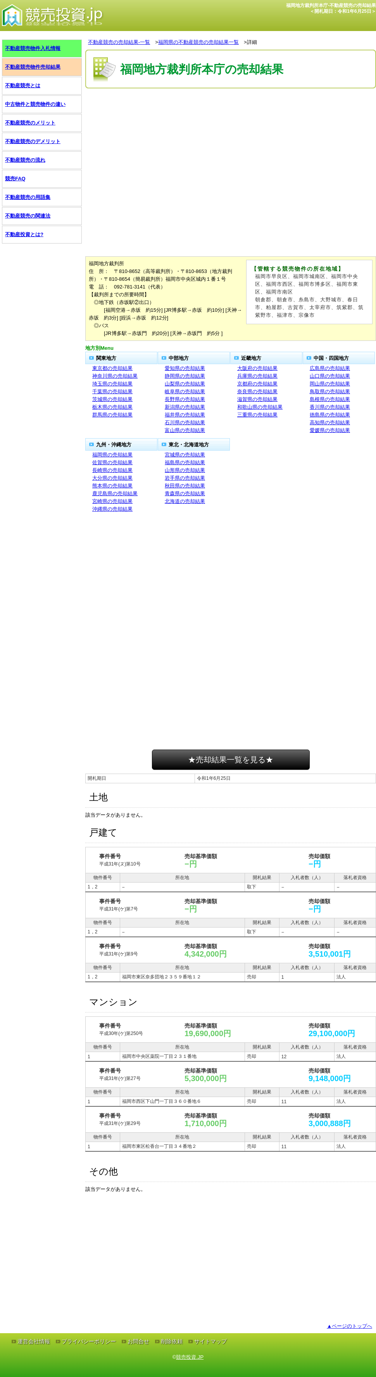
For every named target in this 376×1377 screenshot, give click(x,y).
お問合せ (138, 1341)
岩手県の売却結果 (185, 478)
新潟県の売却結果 (185, 407)
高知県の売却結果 (330, 422)
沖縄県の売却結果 (112, 509)
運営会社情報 (33, 1341)
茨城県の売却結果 (112, 399)
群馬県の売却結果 (112, 415)
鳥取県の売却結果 (330, 391)
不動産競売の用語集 (27, 197)
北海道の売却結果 (185, 501)
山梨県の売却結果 (185, 384)
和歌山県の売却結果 (260, 407)
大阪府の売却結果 (257, 368)
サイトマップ (210, 1341)
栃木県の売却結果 (112, 407)
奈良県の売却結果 (257, 391)
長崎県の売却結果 (112, 470)
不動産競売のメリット (30, 123)
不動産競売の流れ (25, 160)
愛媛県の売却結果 (330, 430)
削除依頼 (172, 1341)
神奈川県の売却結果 (115, 376)
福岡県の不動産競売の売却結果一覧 (198, 42)
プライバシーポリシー (89, 1341)
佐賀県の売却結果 (112, 462)
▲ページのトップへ (349, 1326)
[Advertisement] (231, 113)
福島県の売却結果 (185, 462)
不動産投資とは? (24, 234)
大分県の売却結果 (112, 478)
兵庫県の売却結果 (257, 376)
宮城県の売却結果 (185, 455)
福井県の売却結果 (185, 415)
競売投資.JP (190, 1357)
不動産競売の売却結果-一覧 (119, 42)
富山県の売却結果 (185, 430)
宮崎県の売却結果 (112, 501)
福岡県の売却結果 (112, 455)
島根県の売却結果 (330, 399)
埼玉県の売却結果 (112, 384)
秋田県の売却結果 (185, 486)
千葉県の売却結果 (112, 391)
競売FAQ (15, 178)
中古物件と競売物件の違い (35, 104)
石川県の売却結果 (185, 422)
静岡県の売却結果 (185, 376)
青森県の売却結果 (185, 493)
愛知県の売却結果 (185, 368)
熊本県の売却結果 (112, 486)
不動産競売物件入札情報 (32, 48)
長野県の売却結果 (185, 399)
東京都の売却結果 (112, 368)
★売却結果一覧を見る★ (230, 759)
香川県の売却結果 (330, 407)
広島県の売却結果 (330, 368)
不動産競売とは (22, 85)
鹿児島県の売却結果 (115, 493)
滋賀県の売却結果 (257, 399)
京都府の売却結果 (257, 384)
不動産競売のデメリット (32, 141)
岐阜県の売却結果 (185, 391)
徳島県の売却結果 (330, 415)
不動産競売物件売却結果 (32, 67)
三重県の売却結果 (257, 415)
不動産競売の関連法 (27, 216)
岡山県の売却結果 (330, 384)
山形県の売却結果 (185, 470)
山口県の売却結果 (330, 376)
